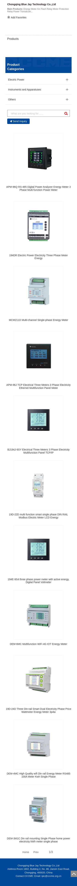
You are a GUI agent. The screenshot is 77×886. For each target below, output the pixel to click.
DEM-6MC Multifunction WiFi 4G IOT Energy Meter (38, 644)
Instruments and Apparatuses (24, 89)
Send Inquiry (18, 121)
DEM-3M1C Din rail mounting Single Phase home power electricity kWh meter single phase (38, 840)
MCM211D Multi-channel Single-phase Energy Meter (38, 320)
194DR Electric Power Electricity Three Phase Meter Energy (38, 257)
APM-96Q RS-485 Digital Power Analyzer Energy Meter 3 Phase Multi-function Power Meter (38, 188)
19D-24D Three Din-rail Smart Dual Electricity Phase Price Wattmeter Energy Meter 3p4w (38, 710)
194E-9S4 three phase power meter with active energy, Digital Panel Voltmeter (38, 581)
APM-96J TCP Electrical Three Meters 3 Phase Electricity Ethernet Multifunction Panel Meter (38, 386)
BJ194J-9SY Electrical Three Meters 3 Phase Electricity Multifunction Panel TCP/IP (38, 451)
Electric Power (16, 79)
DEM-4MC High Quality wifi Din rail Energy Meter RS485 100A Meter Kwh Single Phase (38, 775)
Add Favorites (16, 17)
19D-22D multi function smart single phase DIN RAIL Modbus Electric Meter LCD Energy (38, 516)
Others (12, 99)
